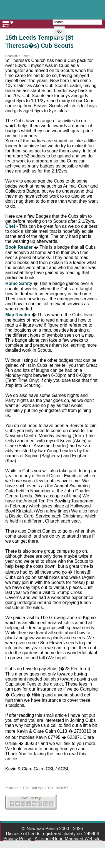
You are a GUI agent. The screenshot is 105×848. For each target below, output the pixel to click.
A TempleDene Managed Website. (68, 838)
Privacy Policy (17, 838)
